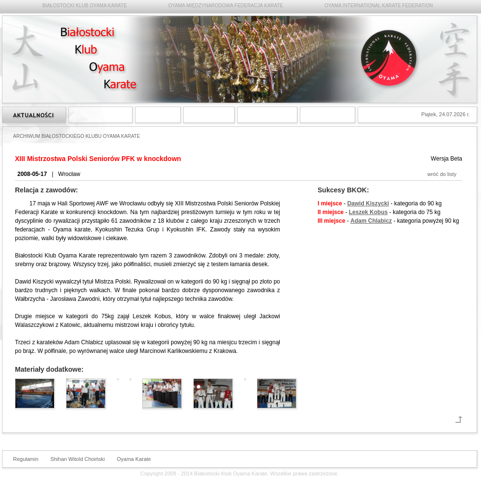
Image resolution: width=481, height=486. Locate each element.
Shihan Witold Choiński (77, 459)
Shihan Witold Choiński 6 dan (157, 114)
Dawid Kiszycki (368, 203)
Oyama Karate (134, 459)
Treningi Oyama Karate (209, 114)
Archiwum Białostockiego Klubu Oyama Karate (267, 114)
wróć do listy (441, 174)
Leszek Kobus (368, 212)
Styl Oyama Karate (100, 114)
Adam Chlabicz (371, 220)
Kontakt (327, 114)
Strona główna (34, 114)
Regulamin (26, 459)
